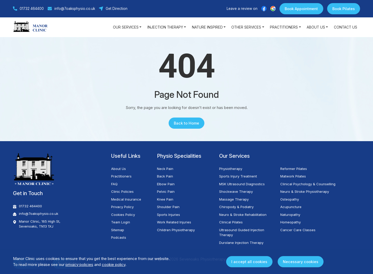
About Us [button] (316, 27)
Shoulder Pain (168, 207)
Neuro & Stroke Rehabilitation (243, 215)
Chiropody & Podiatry (236, 207)
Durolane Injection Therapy (241, 243)
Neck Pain (165, 169)
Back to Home (186, 123)
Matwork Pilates (293, 176)
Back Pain (165, 176)
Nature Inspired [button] (207, 27)
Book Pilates (343, 8)
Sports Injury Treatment (238, 176)
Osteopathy (289, 199)
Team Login (120, 222)
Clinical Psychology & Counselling (307, 184)
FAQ (114, 184)
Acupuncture (291, 207)
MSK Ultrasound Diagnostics (242, 184)
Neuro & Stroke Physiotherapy (304, 191)
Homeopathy (290, 222)
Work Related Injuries (174, 222)
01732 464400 (28, 8)
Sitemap (117, 230)
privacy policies (79, 264)
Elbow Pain (166, 184)
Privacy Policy (122, 207)
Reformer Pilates (293, 169)
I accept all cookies (249, 261)
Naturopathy (290, 215)
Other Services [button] (246, 27)
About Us (118, 169)
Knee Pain (165, 199)
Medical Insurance (126, 199)
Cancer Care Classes (297, 230)
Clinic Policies (122, 191)
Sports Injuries (168, 215)
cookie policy (113, 264)
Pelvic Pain (166, 191)
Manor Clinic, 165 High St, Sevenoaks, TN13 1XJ (36, 224)
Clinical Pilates (231, 222)
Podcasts (118, 237)
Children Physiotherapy (176, 230)
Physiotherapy (230, 169)
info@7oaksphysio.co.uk (71, 8)
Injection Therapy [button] (165, 27)
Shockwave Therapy (236, 191)
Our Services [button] (126, 27)
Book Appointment (301, 8)
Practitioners (121, 176)
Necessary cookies (300, 261)
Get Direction (113, 8)
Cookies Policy (123, 215)
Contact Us (345, 27)
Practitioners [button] (284, 27)
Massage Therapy (234, 199)
